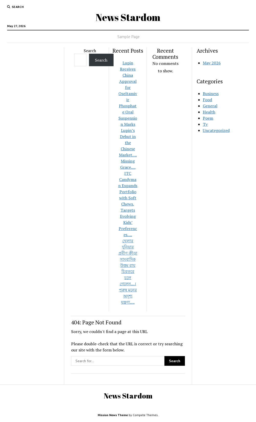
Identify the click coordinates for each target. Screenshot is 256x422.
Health (209, 112)
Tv (205, 124)
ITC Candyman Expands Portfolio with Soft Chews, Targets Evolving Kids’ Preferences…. (127, 203)
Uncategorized (216, 130)
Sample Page (128, 36)
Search (90, 50)
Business (211, 93)
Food (207, 99)
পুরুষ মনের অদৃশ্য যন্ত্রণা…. (128, 296)
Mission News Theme (113, 415)
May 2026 (212, 63)
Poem (208, 118)
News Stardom (128, 17)
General (210, 106)
